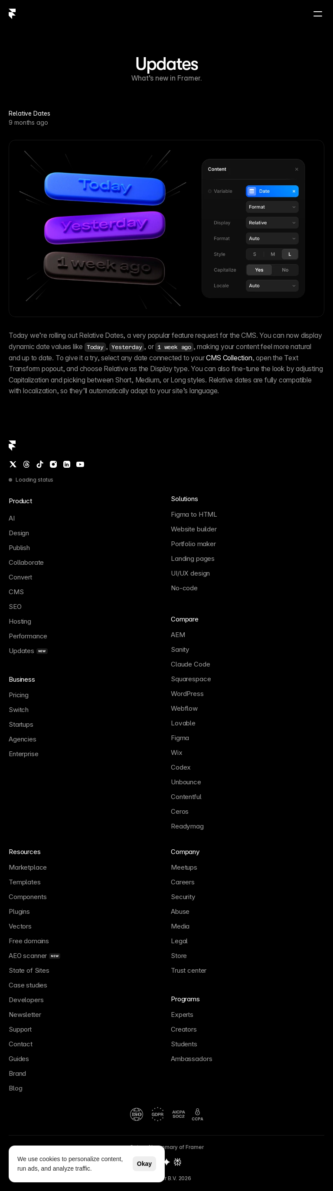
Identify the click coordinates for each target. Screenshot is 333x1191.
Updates (166, 63)
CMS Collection (229, 357)
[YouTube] (80, 464)
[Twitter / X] (13, 464)
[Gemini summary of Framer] (166, 1162)
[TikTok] (40, 464)
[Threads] (26, 464)
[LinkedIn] (66, 464)
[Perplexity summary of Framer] (177, 1162)
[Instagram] (53, 464)
